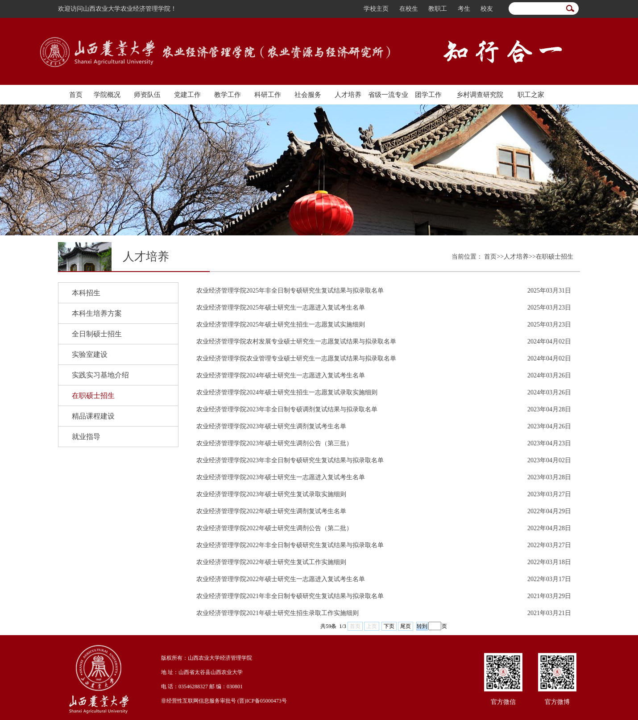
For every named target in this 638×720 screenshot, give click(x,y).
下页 (389, 626)
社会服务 (307, 94)
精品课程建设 (93, 416)
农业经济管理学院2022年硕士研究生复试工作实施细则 (271, 562)
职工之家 (531, 94)
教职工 (437, 8)
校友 (487, 8)
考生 (464, 8)
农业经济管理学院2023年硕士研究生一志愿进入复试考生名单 (280, 477)
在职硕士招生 (93, 395)
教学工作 (227, 94)
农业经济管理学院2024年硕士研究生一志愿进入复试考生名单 (280, 375)
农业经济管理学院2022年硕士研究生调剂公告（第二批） (274, 528)
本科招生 (86, 293)
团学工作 (428, 94)
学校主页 (376, 8)
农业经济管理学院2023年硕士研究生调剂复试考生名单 (271, 426)
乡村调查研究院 (479, 94)
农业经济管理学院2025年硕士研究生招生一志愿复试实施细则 (280, 324)
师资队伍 (147, 94)
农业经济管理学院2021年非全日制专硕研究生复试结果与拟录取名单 (290, 596)
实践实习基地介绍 (100, 375)
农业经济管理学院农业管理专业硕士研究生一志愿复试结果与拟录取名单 (296, 358)
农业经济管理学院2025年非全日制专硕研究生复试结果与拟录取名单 (290, 290)
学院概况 (107, 94)
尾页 (405, 626)
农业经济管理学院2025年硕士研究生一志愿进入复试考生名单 (280, 307)
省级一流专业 (388, 94)
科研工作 (267, 94)
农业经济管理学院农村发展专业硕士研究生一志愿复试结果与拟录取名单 (296, 341)
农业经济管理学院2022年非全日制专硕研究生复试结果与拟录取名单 (290, 545)
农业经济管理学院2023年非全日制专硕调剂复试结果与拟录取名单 (286, 409)
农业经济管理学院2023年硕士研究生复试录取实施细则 (271, 494)
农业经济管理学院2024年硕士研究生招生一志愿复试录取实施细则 (286, 392)
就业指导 (86, 436)
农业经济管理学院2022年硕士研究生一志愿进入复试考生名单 (280, 579)
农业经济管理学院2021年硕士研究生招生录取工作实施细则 (277, 613)
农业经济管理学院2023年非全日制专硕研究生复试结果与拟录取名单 (290, 460)
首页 (76, 94)
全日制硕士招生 (97, 334)
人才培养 (348, 94)
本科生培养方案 (97, 313)
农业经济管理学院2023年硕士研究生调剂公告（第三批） (274, 443)
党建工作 (187, 94)
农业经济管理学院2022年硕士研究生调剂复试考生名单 (271, 511)
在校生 (408, 8)
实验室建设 (90, 354)
